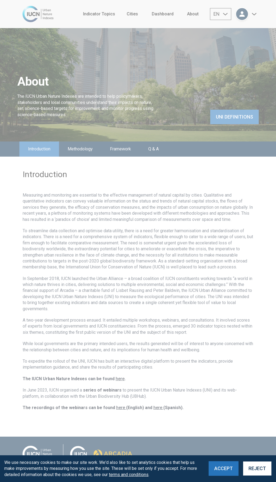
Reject (257, 468)
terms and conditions (129, 474)
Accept (223, 468)
